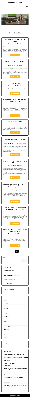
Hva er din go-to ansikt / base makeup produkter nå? (14, 354)
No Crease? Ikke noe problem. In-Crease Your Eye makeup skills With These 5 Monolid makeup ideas (15, 185)
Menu (27, 6)
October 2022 (6, 324)
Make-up (5, 345)
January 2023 (6, 316)
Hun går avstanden (15, 83)
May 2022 (5, 337)
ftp (21, 43)
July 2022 (5, 332)
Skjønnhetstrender (15, 2)
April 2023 (6, 308)
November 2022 (7, 321)
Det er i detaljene (7, 360)
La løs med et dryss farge (9, 270)
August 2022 (6, 329)
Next (16, 251)
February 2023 (6, 313)
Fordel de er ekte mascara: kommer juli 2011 (12, 275)
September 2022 (7, 326)
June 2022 (6, 334)
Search (4, 257)
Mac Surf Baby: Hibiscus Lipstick (10, 272)
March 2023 (6, 311)
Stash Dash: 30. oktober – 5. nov (10, 389)
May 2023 (5, 305)
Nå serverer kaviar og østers (15, 121)
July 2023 (5, 300)
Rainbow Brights (7, 382)
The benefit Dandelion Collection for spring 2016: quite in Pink (16, 357)
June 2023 (6, 303)
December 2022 (7, 318)
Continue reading (15, 54)
